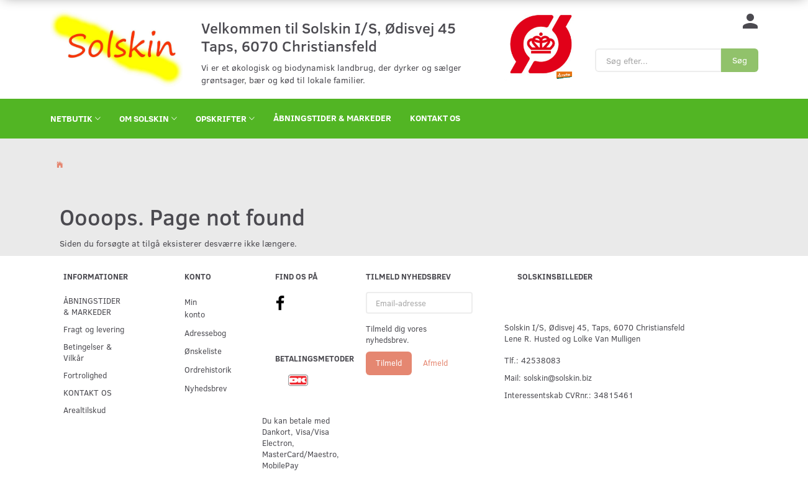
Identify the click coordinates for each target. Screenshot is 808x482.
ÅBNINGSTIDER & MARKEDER (332, 118)
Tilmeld (389, 362)
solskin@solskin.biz (558, 377)
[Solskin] (116, 48)
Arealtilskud (84, 409)
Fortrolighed (85, 375)
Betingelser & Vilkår (87, 352)
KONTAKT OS (435, 118)
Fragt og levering (93, 329)
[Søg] (739, 60)
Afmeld (435, 362)
